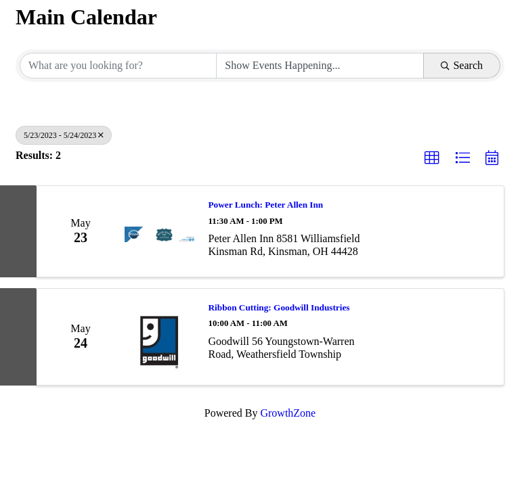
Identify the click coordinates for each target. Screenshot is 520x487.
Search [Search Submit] (462, 65)
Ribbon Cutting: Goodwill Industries (279, 307)
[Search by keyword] (118, 65)
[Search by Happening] (320, 65)
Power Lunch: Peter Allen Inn (266, 205)
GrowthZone (288, 413)
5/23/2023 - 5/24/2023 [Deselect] (64, 135)
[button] (432, 158)
